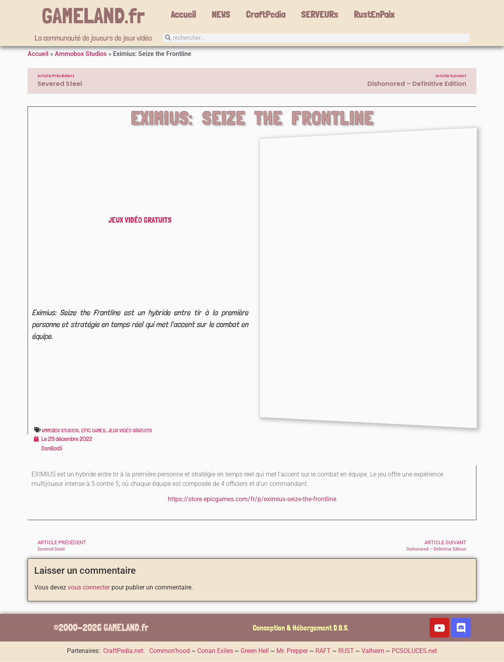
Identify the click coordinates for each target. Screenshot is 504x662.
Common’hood (169, 651)
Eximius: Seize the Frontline (252, 119)
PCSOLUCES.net (414, 651)
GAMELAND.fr (93, 16)
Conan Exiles (215, 651)
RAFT (323, 651)
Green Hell (255, 651)
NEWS (221, 14)
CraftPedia (265, 14)
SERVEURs (319, 14)
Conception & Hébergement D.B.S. (301, 628)
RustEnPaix (374, 14)
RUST (346, 651)
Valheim (372, 651)
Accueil (183, 14)
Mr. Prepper (292, 651)
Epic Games (93, 431)
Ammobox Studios (81, 54)
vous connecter (89, 588)
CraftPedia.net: (125, 651)
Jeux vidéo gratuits (140, 220)
